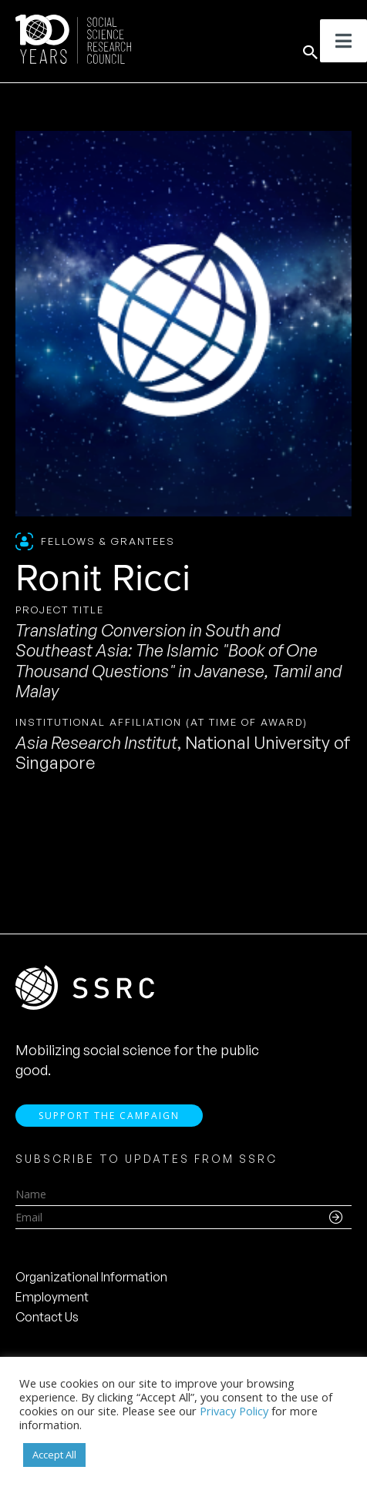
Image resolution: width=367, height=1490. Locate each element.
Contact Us (47, 1317)
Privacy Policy (234, 1410)
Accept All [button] (54, 1455)
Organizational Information (91, 1277)
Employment (52, 1297)
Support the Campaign (109, 1115)
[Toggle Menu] (343, 40)
